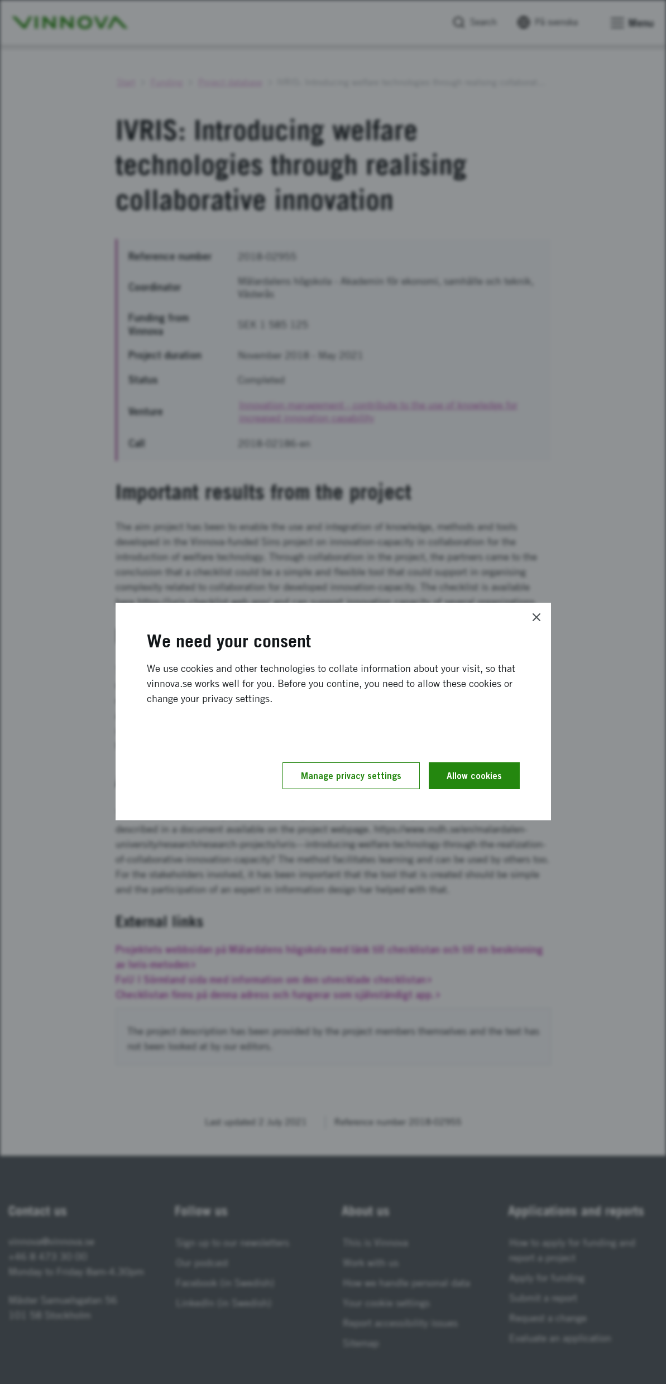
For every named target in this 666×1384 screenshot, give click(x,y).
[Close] (536, 617)
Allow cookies (474, 775)
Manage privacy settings (351, 775)
